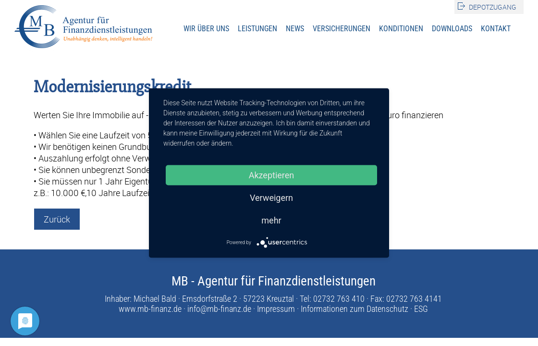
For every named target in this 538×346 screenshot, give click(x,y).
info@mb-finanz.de (219, 309)
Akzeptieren (271, 175)
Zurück (57, 219)
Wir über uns (206, 28)
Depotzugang (492, 7)
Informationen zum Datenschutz (354, 309)
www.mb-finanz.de (150, 309)
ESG (421, 309)
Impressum (276, 309)
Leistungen (257, 28)
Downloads (452, 28)
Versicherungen (341, 28)
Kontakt (496, 28)
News (295, 28)
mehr (271, 220)
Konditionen (401, 28)
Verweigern (271, 198)
